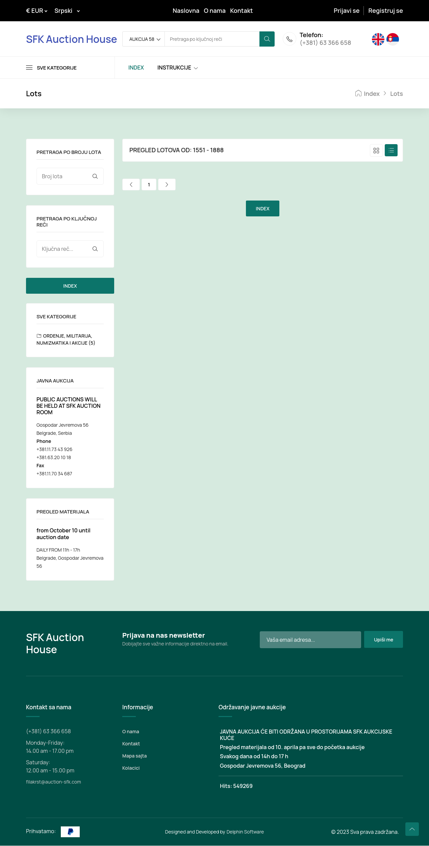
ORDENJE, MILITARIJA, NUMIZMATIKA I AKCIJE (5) (65, 339)
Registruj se (386, 10)
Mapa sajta (134, 756)
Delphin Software (245, 832)
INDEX (70, 286)
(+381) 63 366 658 (325, 43)
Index (367, 94)
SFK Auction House (71, 39)
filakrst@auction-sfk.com (53, 782)
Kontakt (241, 10)
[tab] (376, 150)
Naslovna (186, 10)
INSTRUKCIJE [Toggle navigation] (174, 68)
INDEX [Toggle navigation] (136, 68)
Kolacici (131, 768)
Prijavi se (346, 10)
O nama (215, 10)
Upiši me (383, 640)
